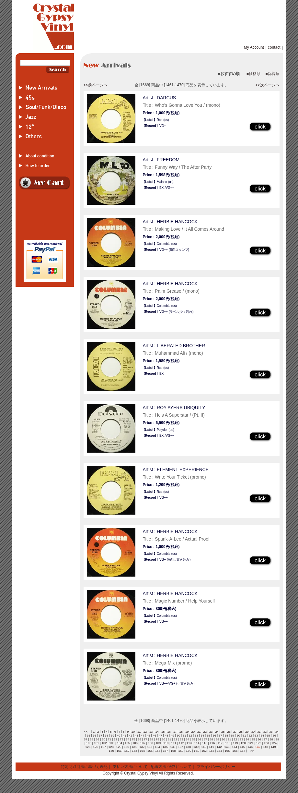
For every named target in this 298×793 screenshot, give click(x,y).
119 (235, 743)
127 (103, 747)
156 (157, 750)
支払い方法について (130, 766)
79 (157, 739)
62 (250, 735)
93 (241, 739)
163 (211, 750)
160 (188, 750)
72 (115, 739)
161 (196, 750)
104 (119, 743)
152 (126, 750)
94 (247, 739)
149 (273, 747)
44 (142, 735)
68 (91, 739)
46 (154, 735)
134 (157, 747)
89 (217, 739)
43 (136, 735)
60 (238, 735)
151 (119, 750)
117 (220, 743)
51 (184, 735)
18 (181, 731)
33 (271, 731)
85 (193, 739)
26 (229, 731)
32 (265, 731)
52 (190, 735)
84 (187, 739)
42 (130, 735)
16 (169, 731)
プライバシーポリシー (216, 766)
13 (151, 731)
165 (227, 750)
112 (181, 743)
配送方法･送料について (171, 766)
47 (160, 735)
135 (165, 747)
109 (158, 743)
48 (166, 735)
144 (234, 747)
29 (247, 731)
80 (163, 739)
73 (121, 739)
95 (253, 739)
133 (149, 747)
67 (85, 739)
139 (196, 747)
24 (217, 731)
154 (142, 750)
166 (234, 750)
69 (97, 739)
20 (193, 731)
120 (243, 743)
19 (187, 731)
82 (175, 739)
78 (151, 739)
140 (203, 747)
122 (258, 743)
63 (256, 735)
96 (259, 739)
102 (104, 743)
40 (118, 735)
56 (214, 735)
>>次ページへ (267, 85)
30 (253, 731)
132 (141, 747)
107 (142, 743)
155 (150, 750)
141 (211, 747)
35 (88, 735)
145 (242, 747)
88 (211, 739)
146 (250, 747)
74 (127, 739)
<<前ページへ (96, 85)
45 (148, 735)
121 (251, 743)
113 (189, 743)
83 (181, 739)
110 (165, 743)
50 (178, 735)
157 (165, 750)
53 (196, 735)
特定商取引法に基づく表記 (84, 766)
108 (150, 743)
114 (197, 743)
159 (180, 750)
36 (94, 735)
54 (202, 735)
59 (232, 735)
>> (252, 750)
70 (103, 739)
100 (88, 743)
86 (199, 739)
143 (226, 747)
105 (127, 743)
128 (111, 747)
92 (235, 739)
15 (163, 731)
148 (265, 747)
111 (173, 743)
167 (242, 750)
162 (204, 750)
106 (135, 743)
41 (124, 735)
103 (111, 743)
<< (86, 731)
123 (266, 743)
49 (172, 735)
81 (169, 739)
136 (173, 747)
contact (274, 47)
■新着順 (272, 73)
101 (96, 743)
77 (145, 739)
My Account (254, 47)
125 (87, 747)
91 (229, 739)
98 (271, 739)
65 (268, 735)
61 (244, 735)
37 (100, 735)
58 (226, 735)
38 (106, 735)
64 (262, 735)
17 (175, 731)
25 (223, 731)
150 (111, 750)
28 (241, 731)
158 (173, 750)
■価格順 (253, 73)
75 (133, 739)
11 (139, 731)
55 (208, 735)
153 (134, 750)
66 (274, 735)
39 (112, 735)
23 (211, 731)
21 (199, 731)
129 (118, 747)
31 (259, 731)
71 (109, 739)
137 (180, 747)
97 (265, 739)
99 (277, 739)
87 (205, 739)
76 (139, 739)
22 (205, 731)
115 (204, 743)
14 (157, 731)
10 (133, 731)
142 (219, 747)
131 (134, 747)
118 (227, 743)
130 (126, 747)
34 (277, 731)
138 (188, 747)
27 (235, 731)
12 (145, 731)
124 (274, 743)
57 (220, 735)
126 (95, 747)
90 (223, 739)
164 (219, 750)
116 (212, 743)
